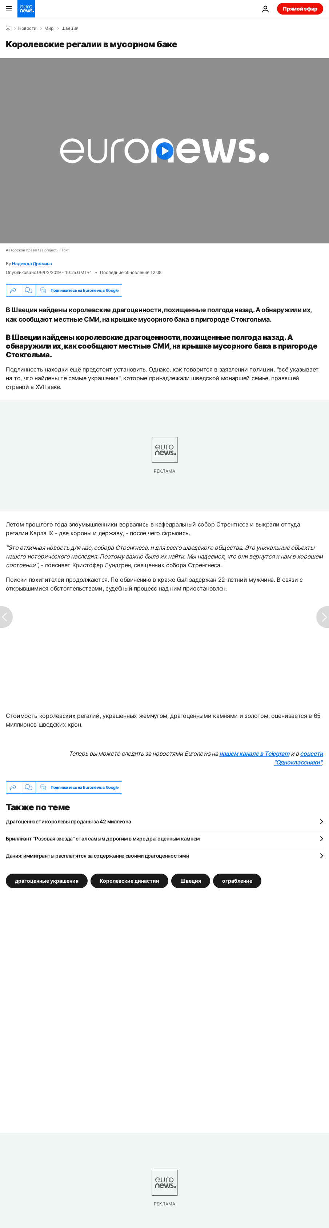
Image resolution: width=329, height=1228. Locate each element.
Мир (48, 28)
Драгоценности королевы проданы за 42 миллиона (68, 821)
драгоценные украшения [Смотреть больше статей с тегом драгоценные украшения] (47, 881)
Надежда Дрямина (32, 263)
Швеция (70, 28)
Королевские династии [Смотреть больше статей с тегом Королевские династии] (129, 881)
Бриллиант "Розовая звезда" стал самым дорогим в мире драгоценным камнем (103, 838)
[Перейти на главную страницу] (26, 8)
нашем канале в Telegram (254, 753)
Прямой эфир (300, 8)
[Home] (8, 28)
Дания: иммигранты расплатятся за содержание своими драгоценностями (97, 856)
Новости (27, 28)
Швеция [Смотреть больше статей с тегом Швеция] (190, 881)
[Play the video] (164, 150)
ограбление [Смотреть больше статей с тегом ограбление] (237, 881)
